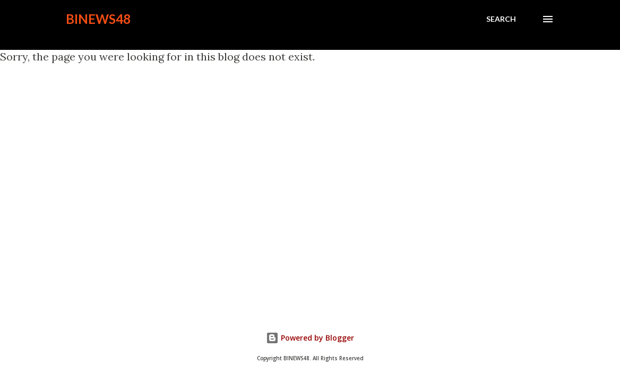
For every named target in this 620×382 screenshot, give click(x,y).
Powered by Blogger (310, 338)
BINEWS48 (98, 19)
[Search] (501, 19)
